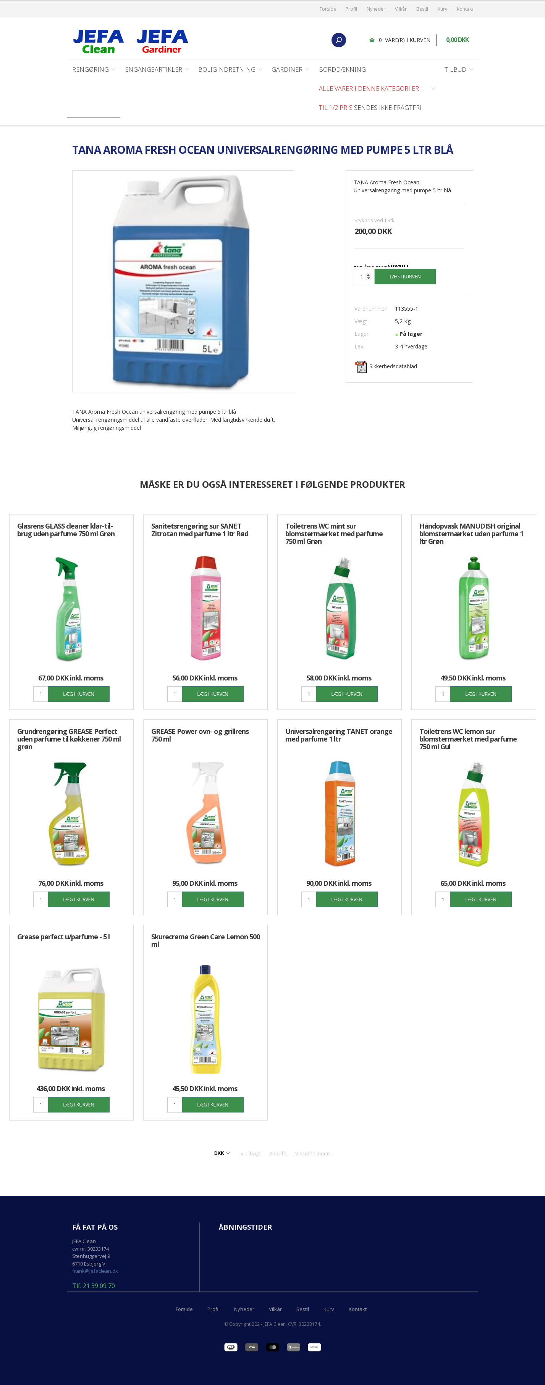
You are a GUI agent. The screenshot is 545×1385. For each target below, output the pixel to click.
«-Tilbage (251, 1153)
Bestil (422, 9)
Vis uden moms (313, 1153)
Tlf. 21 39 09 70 (93, 1286)
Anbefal (278, 1153)
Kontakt (465, 9)
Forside (328, 9)
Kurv (442, 9)
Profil (351, 9)
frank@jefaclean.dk (95, 1271)
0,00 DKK (457, 40)
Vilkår (401, 9)
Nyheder (376, 9)
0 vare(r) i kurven (405, 40)
